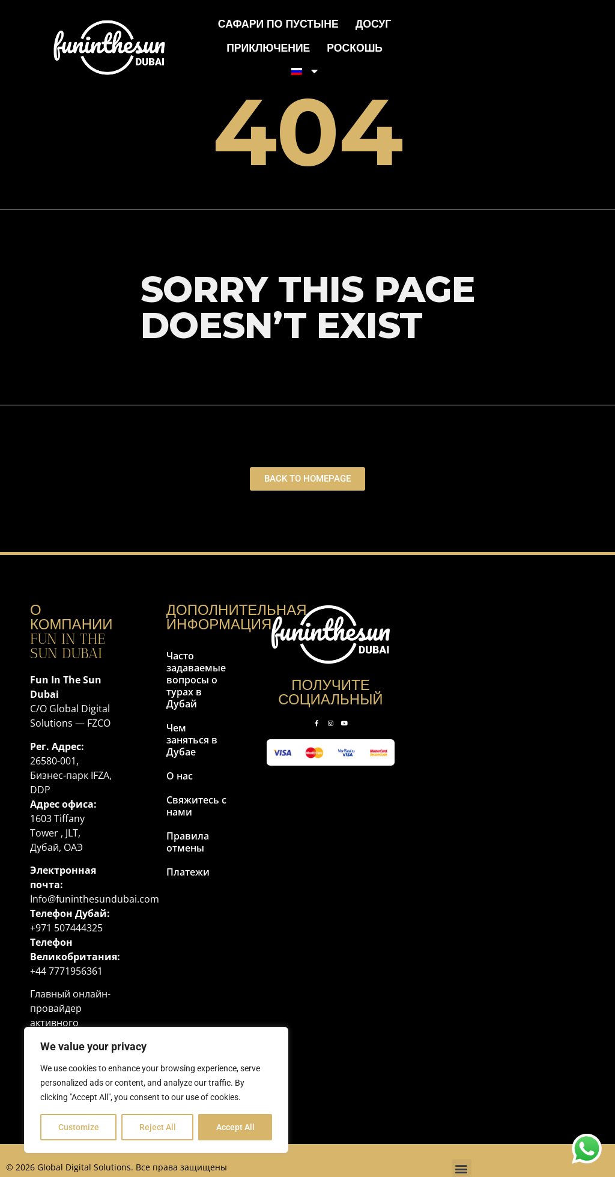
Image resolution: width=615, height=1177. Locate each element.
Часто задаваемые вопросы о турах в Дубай (196, 679)
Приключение (268, 47)
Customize (78, 1127)
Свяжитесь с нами (196, 805)
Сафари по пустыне (278, 23)
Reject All (157, 1127)
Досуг (374, 23)
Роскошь (355, 47)
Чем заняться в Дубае (191, 739)
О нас (179, 775)
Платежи (188, 872)
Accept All (235, 1127)
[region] (156, 1090)
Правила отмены (187, 842)
